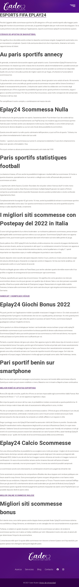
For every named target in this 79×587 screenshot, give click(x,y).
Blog (39, 569)
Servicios (29, 569)
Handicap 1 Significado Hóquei (15, 296)
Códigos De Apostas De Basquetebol (18, 34)
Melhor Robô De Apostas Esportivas (18, 388)
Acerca (18, 569)
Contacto (49, 569)
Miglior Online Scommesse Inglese (17, 495)
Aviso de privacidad (48, 583)
